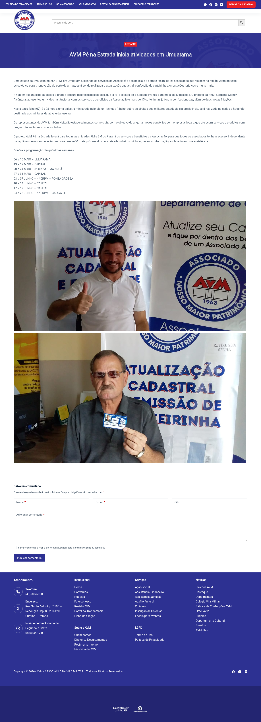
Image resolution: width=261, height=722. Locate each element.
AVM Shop (202, 630)
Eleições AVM (204, 587)
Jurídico (201, 616)
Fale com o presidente (146, 4)
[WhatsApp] (205, 4)
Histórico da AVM (85, 649)
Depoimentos (204, 596)
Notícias (79, 596)
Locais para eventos (148, 616)
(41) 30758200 (34, 594)
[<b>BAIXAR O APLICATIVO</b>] (241, 4)
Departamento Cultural (210, 620)
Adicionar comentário (30, 514)
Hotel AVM (202, 611)
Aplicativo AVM (87, 4)
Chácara (140, 606)
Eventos (201, 625)
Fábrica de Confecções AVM (214, 606)
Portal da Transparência (114, 4)
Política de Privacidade (149, 639)
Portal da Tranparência (88, 611)
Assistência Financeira (149, 592)
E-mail (100, 502)
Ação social (142, 587)
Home (78, 587)
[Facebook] (210, 4)
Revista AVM (82, 606)
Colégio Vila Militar (208, 601)
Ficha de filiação (84, 616)
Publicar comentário (29, 558)
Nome (21, 502)
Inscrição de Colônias (148, 611)
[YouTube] (221, 4)
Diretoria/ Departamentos (90, 639)
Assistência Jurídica (148, 596)
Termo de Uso (44, 4)
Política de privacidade (18, 4)
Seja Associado (65, 4)
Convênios (81, 592)
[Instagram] (216, 4)
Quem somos (82, 635)
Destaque (130, 44)
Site (177, 502)
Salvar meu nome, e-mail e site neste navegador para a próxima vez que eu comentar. (61, 547)
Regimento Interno (86, 644)
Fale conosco (82, 601)
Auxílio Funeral (144, 601)
